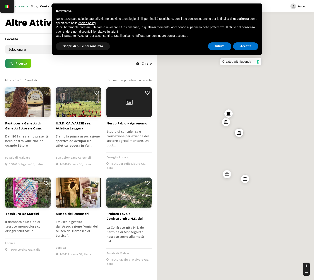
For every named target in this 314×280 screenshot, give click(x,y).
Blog (34, 6)
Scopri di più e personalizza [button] (83, 46)
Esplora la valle (16, 6)
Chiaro (144, 63)
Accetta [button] (245, 46)
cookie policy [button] (87, 23)
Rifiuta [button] (220, 46)
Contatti (46, 6)
